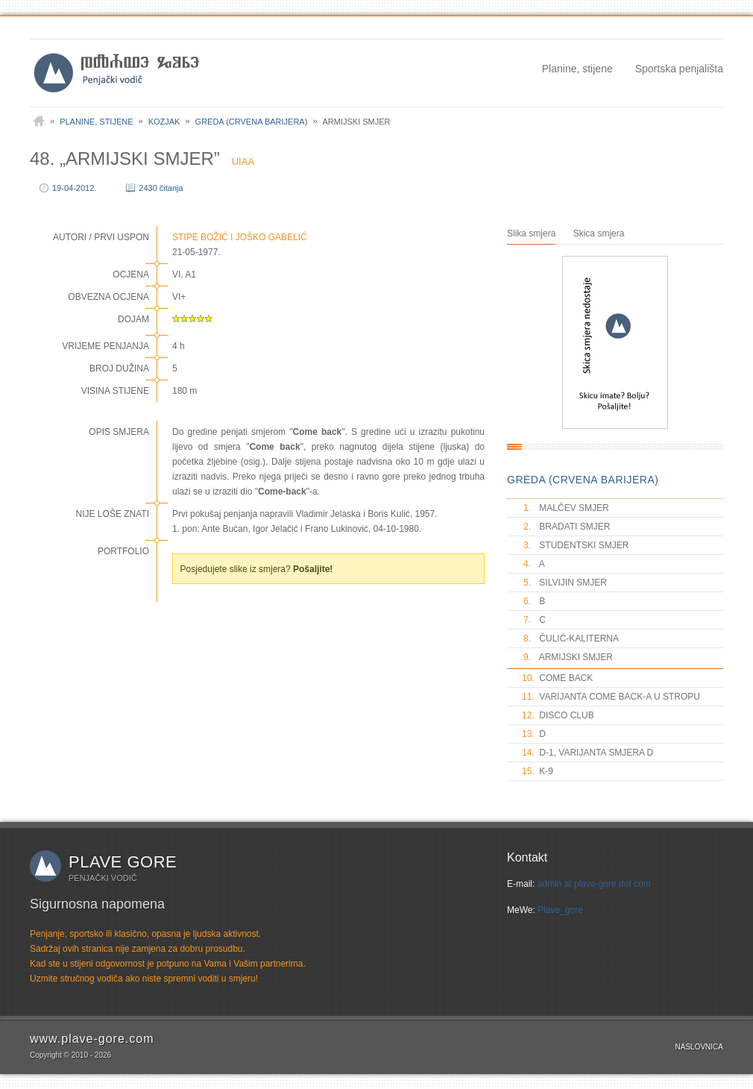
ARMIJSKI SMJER (567, 657)
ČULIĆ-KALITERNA (570, 638)
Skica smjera (599, 233)
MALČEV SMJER (565, 508)
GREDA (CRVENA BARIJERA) (582, 480)
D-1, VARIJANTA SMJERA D (587, 752)
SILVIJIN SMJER (564, 582)
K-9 (537, 771)
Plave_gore (560, 910)
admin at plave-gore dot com (594, 884)
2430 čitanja (161, 187)
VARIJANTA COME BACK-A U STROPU (611, 696)
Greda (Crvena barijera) (251, 121)
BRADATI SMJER (566, 526)
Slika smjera (531, 233)
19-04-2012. (74, 187)
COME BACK (557, 678)
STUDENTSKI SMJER (575, 545)
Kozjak (164, 121)
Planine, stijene (577, 69)
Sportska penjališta (679, 69)
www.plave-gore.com (92, 1038)
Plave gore (123, 862)
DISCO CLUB (558, 715)
